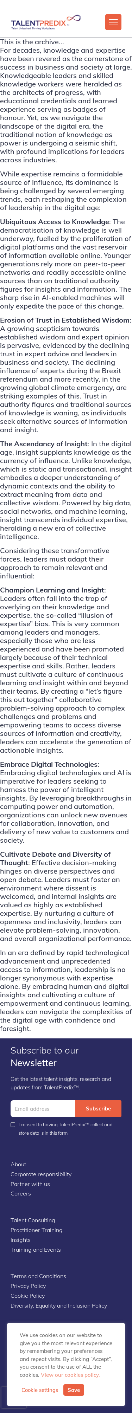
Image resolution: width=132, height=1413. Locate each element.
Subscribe (98, 1108)
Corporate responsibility (41, 1174)
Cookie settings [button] (39, 1390)
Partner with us (30, 1183)
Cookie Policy (28, 1295)
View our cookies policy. (70, 1375)
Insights (21, 1239)
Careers (21, 1193)
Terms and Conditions (38, 1275)
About (18, 1164)
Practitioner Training (37, 1229)
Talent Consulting (33, 1220)
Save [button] (74, 1390)
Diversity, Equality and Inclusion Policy (59, 1305)
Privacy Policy (28, 1285)
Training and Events (36, 1249)
